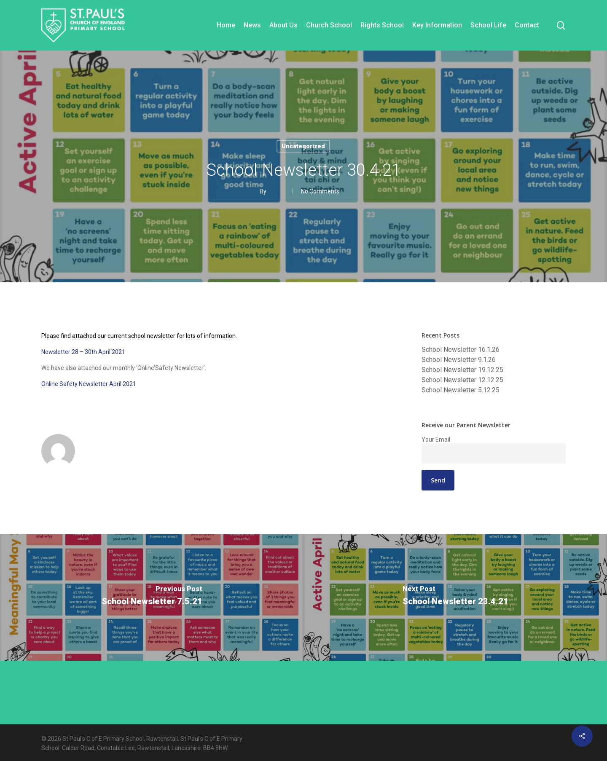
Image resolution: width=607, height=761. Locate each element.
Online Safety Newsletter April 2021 (88, 383)
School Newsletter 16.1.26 (461, 349)
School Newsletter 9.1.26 (459, 359)
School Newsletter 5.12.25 (461, 390)
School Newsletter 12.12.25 (462, 380)
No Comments (320, 191)
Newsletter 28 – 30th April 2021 (83, 351)
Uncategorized (303, 146)
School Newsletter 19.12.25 (462, 370)
